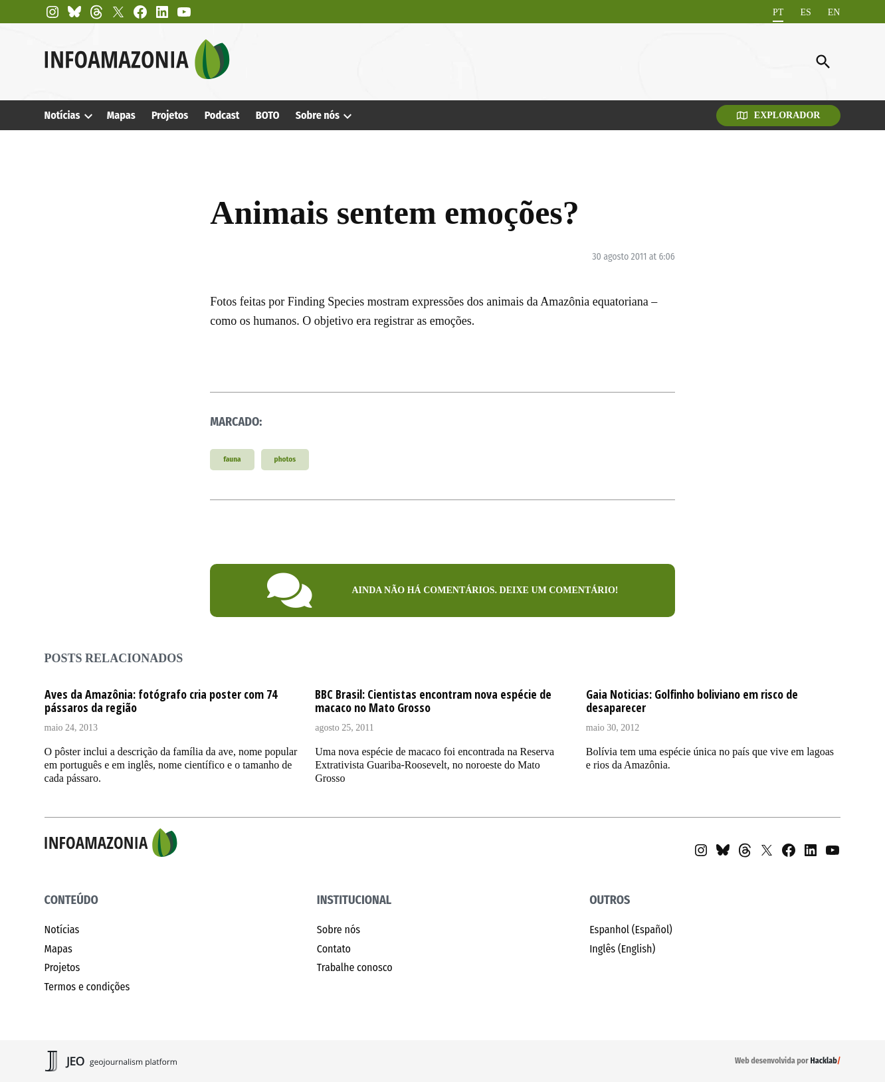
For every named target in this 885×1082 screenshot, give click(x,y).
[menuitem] (778, 12)
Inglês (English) (622, 949)
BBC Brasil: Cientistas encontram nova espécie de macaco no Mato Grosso (433, 700)
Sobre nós (318, 115)
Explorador (779, 115)
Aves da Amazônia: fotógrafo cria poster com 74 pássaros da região (161, 700)
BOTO (268, 115)
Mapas (121, 115)
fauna (232, 459)
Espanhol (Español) (630, 929)
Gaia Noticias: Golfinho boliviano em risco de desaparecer (692, 700)
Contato (334, 949)
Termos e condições (87, 986)
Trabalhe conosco (355, 967)
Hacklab (824, 1060)
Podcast (222, 115)
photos (285, 459)
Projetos (170, 115)
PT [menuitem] (778, 12)
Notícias (62, 115)
